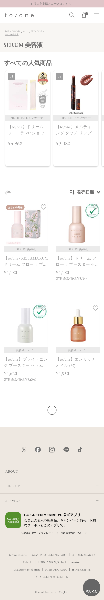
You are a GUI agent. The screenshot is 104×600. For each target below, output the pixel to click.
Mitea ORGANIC (56, 570)
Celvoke (27, 562)
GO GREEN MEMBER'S (52, 577)
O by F (62, 562)
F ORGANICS (46, 562)
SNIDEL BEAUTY (84, 555)
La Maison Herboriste (26, 570)
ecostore (76, 562)
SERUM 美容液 (11, 34)
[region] (52, 121)
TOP (7, 31)
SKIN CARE (36, 31)
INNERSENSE (81, 570)
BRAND (16, 31)
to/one (25, 31)
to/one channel (17, 555)
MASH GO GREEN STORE (50, 555)
